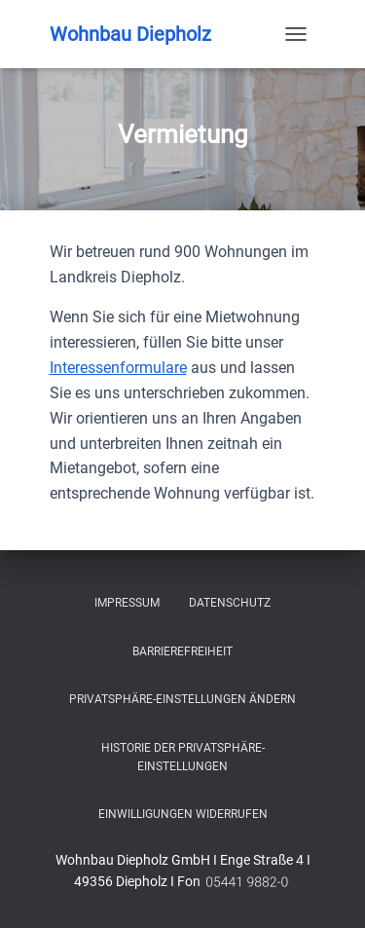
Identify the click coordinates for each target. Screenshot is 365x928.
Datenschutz (230, 603)
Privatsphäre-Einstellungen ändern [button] (182, 699)
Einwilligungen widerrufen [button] (183, 814)
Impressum (127, 603)
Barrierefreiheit (182, 651)
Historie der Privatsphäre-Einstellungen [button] (183, 757)
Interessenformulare (118, 367)
